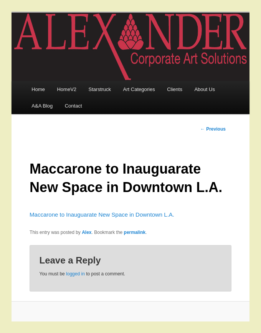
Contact (73, 106)
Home (38, 89)
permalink (135, 232)
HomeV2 (66, 89)
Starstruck (100, 89)
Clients (174, 89)
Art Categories (139, 89)
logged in (75, 274)
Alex (86, 232)
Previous (213, 129)
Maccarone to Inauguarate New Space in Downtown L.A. (102, 214)
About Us (204, 89)
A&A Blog (42, 106)
